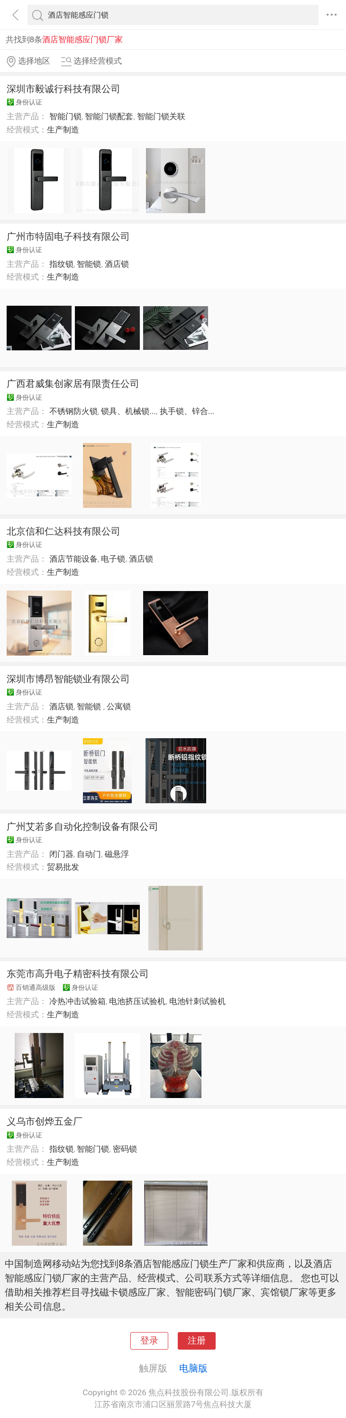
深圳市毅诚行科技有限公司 (63, 88)
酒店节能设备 (73, 558)
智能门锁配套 (109, 116)
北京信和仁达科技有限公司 (63, 531)
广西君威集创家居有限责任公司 (73, 383)
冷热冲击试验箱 (77, 1001)
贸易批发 (63, 867)
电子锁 (113, 558)
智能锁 (89, 264)
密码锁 (125, 1149)
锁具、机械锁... (128, 411)
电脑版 (193, 1368)
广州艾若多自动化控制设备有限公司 (82, 826)
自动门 (89, 854)
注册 (197, 1340)
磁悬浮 (117, 854)
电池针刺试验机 (197, 1001)
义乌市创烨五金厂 (44, 1121)
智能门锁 (65, 116)
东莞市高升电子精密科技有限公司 (78, 973)
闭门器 (61, 854)
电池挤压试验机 (137, 1001)
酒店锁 (117, 264)
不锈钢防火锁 (73, 411)
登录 (149, 1340)
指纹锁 (61, 264)
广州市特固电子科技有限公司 (68, 236)
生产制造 (63, 129)
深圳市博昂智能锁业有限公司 (68, 679)
